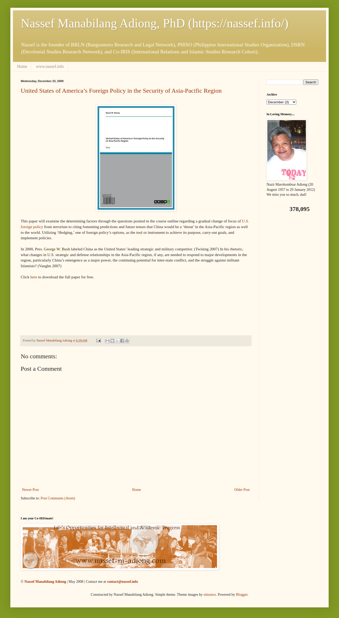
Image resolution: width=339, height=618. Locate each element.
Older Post (242, 490)
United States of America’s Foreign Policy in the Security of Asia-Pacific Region (121, 90)
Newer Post (30, 490)
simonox (209, 595)
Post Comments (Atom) (58, 498)
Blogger (241, 595)
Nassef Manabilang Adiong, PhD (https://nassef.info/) (155, 23)
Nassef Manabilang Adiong (45, 582)
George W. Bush (57, 249)
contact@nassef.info (122, 582)
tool (139, 232)
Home (22, 66)
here (33, 277)
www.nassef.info (50, 66)
